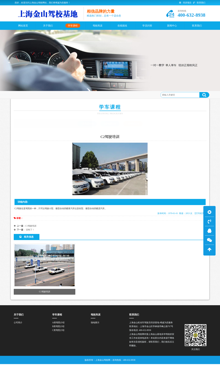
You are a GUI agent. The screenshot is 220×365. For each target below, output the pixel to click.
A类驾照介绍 (87, 123)
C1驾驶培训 (30, 226)
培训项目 (185, 3)
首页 (26, 95)
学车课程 (36, 95)
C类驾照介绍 (50, 95)
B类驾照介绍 (109, 123)
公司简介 (18, 323)
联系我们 (199, 3)
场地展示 (95, 323)
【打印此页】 (200, 213)
